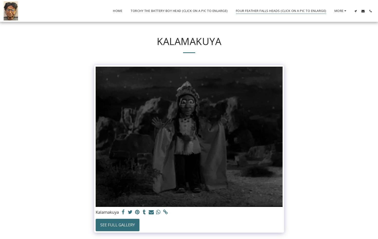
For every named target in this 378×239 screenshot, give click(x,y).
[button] (355, 11)
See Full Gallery (117, 225)
